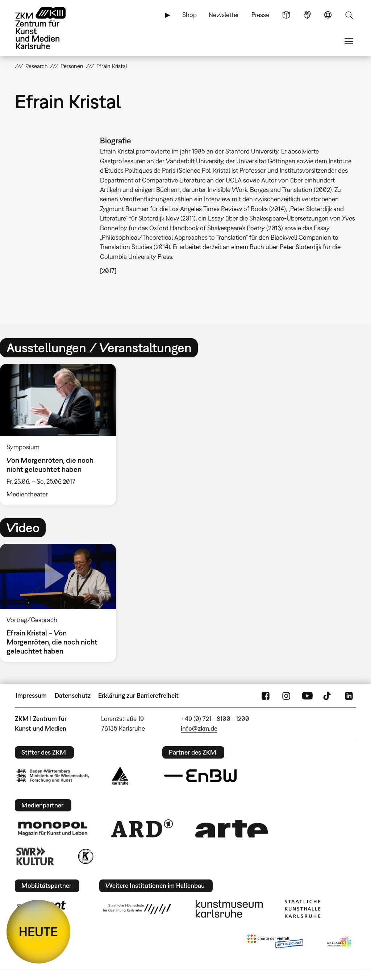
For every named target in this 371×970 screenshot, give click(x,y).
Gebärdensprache (307, 15)
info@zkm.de (199, 728)
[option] (61, 435)
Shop (189, 14)
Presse (260, 14)
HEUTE (38, 931)
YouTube (307, 695)
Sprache (328, 15)
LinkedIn (349, 695)
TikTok (328, 695)
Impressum (31, 695)
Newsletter (224, 14)
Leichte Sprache (286, 15)
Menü (349, 41)
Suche (349, 15)
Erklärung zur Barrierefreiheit (138, 695)
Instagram (286, 695)
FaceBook (265, 695)
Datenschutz (73, 695)
